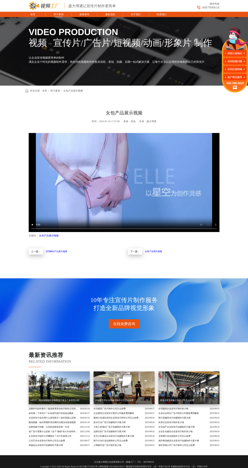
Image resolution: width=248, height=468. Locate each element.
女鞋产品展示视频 (153, 251)
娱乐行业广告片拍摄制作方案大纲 (110, 422)
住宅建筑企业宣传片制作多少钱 (173, 409)
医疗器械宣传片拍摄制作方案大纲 (174, 418)
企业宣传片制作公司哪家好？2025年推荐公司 (50, 436)
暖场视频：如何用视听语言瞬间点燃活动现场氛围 (52, 422)
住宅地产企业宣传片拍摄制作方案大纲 (176, 427)
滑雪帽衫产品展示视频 (56, 251)
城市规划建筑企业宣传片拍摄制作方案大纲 (178, 441)
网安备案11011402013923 (111, 466)
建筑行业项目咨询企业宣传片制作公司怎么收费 (116, 418)
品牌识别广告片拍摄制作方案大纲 (110, 431)
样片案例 (58, 14)
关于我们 (136, 14)
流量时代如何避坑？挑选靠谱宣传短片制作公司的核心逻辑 (53, 409)
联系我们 (162, 14)
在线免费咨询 (124, 324)
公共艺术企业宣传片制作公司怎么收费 (47, 441)
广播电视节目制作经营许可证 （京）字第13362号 (147, 466)
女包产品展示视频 (73, 90)
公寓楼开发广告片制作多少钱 (107, 445)
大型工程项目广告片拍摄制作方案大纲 (112, 427)
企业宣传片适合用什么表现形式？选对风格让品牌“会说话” (53, 418)
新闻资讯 (84, 14)
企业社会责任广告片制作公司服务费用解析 (178, 413)
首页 (32, 14)
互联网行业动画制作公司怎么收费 (174, 436)
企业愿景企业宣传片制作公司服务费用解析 (114, 413)
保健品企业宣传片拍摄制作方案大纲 (46, 445)
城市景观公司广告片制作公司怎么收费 (176, 445)
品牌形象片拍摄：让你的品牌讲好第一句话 (49, 427)
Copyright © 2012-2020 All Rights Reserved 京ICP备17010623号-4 (69, 466)
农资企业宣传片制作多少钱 (171, 422)
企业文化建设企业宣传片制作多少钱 (175, 431)
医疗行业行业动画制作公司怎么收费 (111, 441)
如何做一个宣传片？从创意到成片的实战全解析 (51, 413)
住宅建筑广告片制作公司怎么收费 (110, 409)
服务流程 (110, 14)
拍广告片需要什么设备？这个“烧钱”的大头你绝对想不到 (53, 431)
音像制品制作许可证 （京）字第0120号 (189, 466)
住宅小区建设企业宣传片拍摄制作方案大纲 (114, 436)
